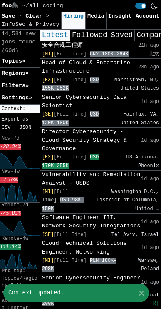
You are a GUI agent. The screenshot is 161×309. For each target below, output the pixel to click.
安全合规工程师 (62, 45)
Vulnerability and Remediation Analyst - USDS (91, 178)
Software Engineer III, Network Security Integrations (91, 221)
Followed (89, 35)
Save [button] (10, 16)
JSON (26, 128)
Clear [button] (35, 16)
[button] (20, 109)
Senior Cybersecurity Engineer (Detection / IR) (91, 282)
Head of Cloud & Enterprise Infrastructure (86, 67)
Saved (122, 35)
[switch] (140, 6)
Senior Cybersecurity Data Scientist (84, 101)
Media (95, 16)
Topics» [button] (13, 61)
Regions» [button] (15, 73)
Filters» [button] (15, 86)
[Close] (141, 293)
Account (147, 16)
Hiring (73, 16)
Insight (120, 16)
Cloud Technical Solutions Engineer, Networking (84, 247)
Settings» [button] (17, 98)
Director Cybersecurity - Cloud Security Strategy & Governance (84, 140)
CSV (6, 128)
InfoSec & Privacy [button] (30, 24)
